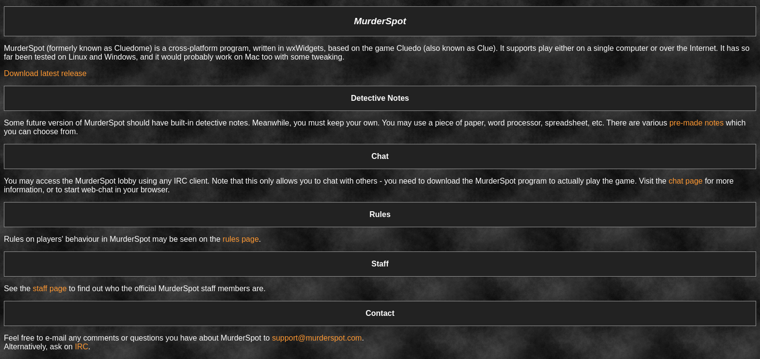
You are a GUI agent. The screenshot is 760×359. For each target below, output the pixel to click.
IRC (81, 347)
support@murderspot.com (317, 338)
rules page (240, 239)
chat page (685, 181)
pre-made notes (696, 123)
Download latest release (45, 73)
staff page (50, 288)
